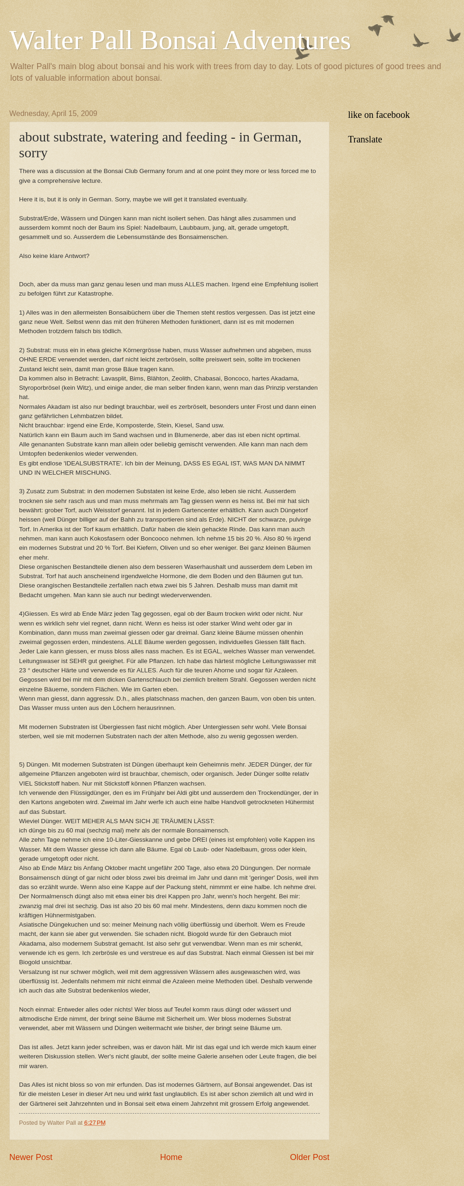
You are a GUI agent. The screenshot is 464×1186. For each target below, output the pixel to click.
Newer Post (30, 1157)
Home (171, 1157)
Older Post (309, 1157)
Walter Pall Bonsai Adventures (180, 40)
